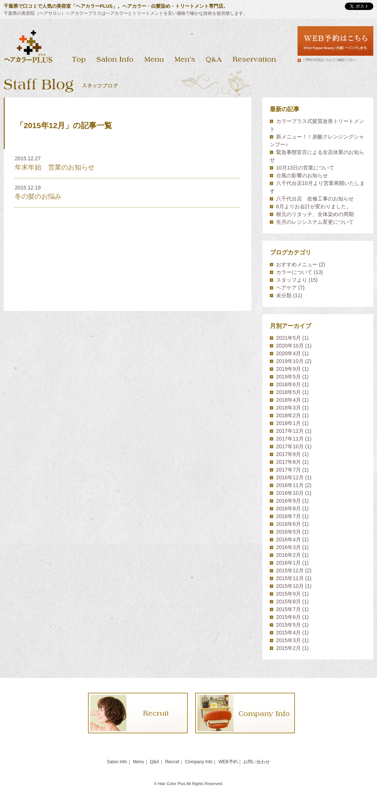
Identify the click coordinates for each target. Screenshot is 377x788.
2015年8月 (288, 601)
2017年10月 (290, 446)
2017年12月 (290, 431)
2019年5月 (288, 377)
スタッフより (291, 280)
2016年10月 (290, 493)
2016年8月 (288, 508)
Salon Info (117, 761)
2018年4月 (288, 400)
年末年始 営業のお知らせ (55, 167)
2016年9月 (288, 501)
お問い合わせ (256, 761)
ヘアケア (286, 288)
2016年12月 (290, 477)
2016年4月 (288, 539)
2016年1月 (288, 563)
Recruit (172, 761)
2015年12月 (290, 570)
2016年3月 (288, 547)
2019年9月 (288, 369)
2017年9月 (288, 454)
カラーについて (294, 272)
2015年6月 (288, 617)
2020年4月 (288, 353)
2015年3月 (288, 640)
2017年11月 (290, 439)
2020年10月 (290, 346)
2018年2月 (288, 415)
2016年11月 (290, 485)
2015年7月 (288, 609)
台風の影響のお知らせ (302, 175)
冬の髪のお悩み (38, 196)
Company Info (199, 761)
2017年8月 (288, 462)
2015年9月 (288, 594)
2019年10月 (290, 361)
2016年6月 (288, 524)
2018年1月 (288, 423)
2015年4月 (288, 632)
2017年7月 (288, 470)
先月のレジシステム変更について (315, 222)
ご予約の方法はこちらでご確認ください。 (330, 60)
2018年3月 (288, 408)
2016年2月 (288, 555)
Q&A (154, 761)
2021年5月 (288, 338)
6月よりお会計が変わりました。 (313, 206)
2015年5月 (288, 625)
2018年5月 (288, 392)
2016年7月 (288, 516)
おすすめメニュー (296, 264)
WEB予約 (227, 761)
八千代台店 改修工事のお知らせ (315, 199)
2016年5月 (288, 532)
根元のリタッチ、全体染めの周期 (315, 214)
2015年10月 (290, 586)
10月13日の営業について (305, 168)
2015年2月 (288, 648)
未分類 (284, 295)
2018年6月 (288, 384)
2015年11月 (290, 578)
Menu (138, 761)
